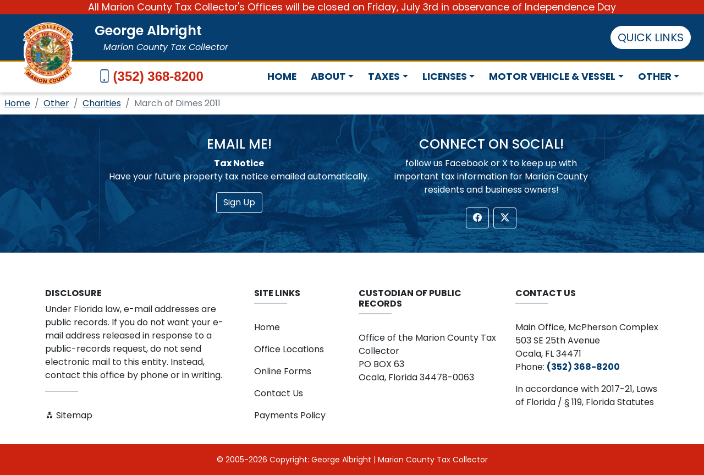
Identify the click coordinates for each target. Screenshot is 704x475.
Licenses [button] (444, 76)
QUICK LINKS (651, 37)
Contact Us (278, 393)
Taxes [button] (384, 76)
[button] (477, 218)
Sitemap (68, 415)
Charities (101, 103)
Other (56, 103)
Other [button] (655, 76)
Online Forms (282, 371)
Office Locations (289, 349)
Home (281, 76)
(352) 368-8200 (158, 76)
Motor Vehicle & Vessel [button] (552, 76)
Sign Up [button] (239, 202)
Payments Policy (290, 415)
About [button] (328, 76)
